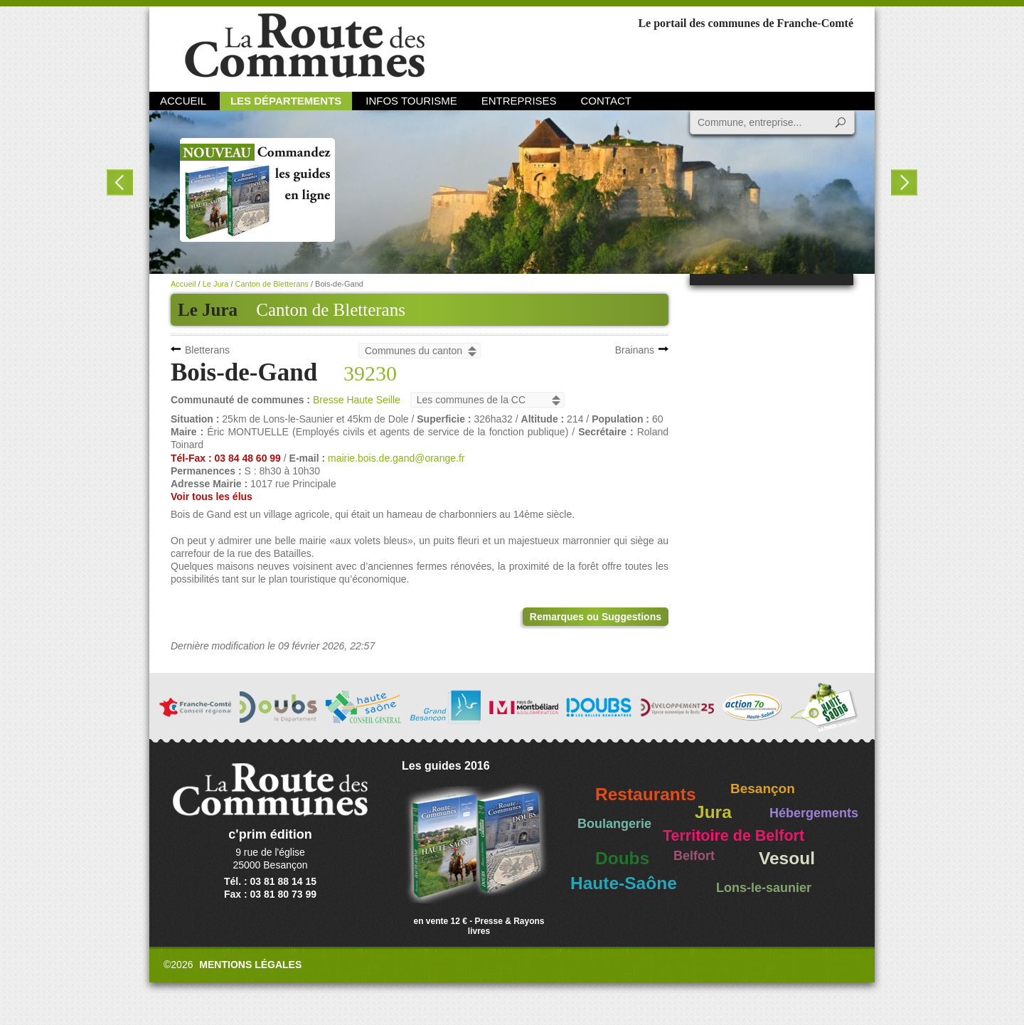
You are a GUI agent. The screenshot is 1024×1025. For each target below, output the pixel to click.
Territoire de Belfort (733, 835)
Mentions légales (250, 964)
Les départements (285, 101)
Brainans (634, 350)
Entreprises (519, 101)
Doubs (622, 858)
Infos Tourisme (411, 101)
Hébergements (813, 813)
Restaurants (645, 794)
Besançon (762, 788)
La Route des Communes (305, 45)
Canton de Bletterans (330, 309)
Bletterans (207, 350)
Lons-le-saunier (763, 888)
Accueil (183, 101)
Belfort (694, 856)
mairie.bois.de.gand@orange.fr (396, 458)
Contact (606, 101)
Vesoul (787, 858)
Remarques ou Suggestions (595, 616)
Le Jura (216, 284)
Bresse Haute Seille (356, 399)
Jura (713, 812)
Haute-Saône (623, 883)
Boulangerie (614, 824)
